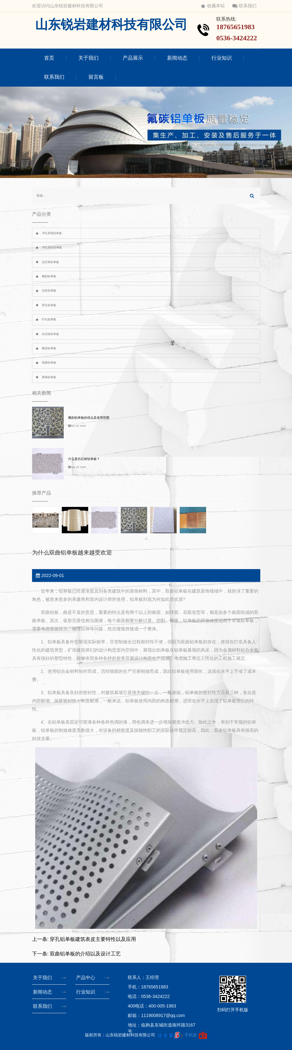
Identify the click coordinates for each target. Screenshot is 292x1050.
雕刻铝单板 (49, 276)
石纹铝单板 (49, 290)
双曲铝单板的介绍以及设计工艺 (85, 953)
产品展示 (133, 58)
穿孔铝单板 (49, 305)
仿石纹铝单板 (50, 334)
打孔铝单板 (49, 319)
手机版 (191, 1034)
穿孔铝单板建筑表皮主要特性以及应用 (93, 939)
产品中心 (87, 977)
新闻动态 (177, 58)
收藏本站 (213, 5)
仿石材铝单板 (50, 262)
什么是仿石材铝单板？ (84, 459)
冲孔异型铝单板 (52, 233)
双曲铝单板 (49, 362)
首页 (49, 58)
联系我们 (244, 5)
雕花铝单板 (49, 348)
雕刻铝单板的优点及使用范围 (88, 417)
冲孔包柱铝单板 (52, 247)
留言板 (96, 77)
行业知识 (221, 58)
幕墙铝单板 (49, 377)
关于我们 (88, 58)
